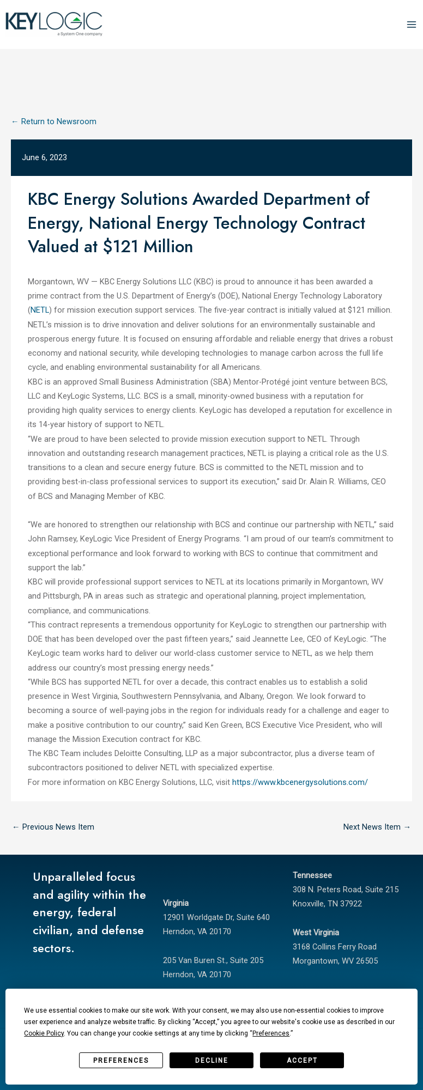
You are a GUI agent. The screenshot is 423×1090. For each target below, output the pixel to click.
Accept (302, 1060)
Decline (211, 1060)
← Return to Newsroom (53, 121)
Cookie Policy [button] (44, 1033)
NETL (40, 310)
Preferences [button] (270, 1033)
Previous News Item (53, 827)
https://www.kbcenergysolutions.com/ (300, 782)
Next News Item (377, 827)
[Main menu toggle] (411, 24)
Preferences (121, 1060)
